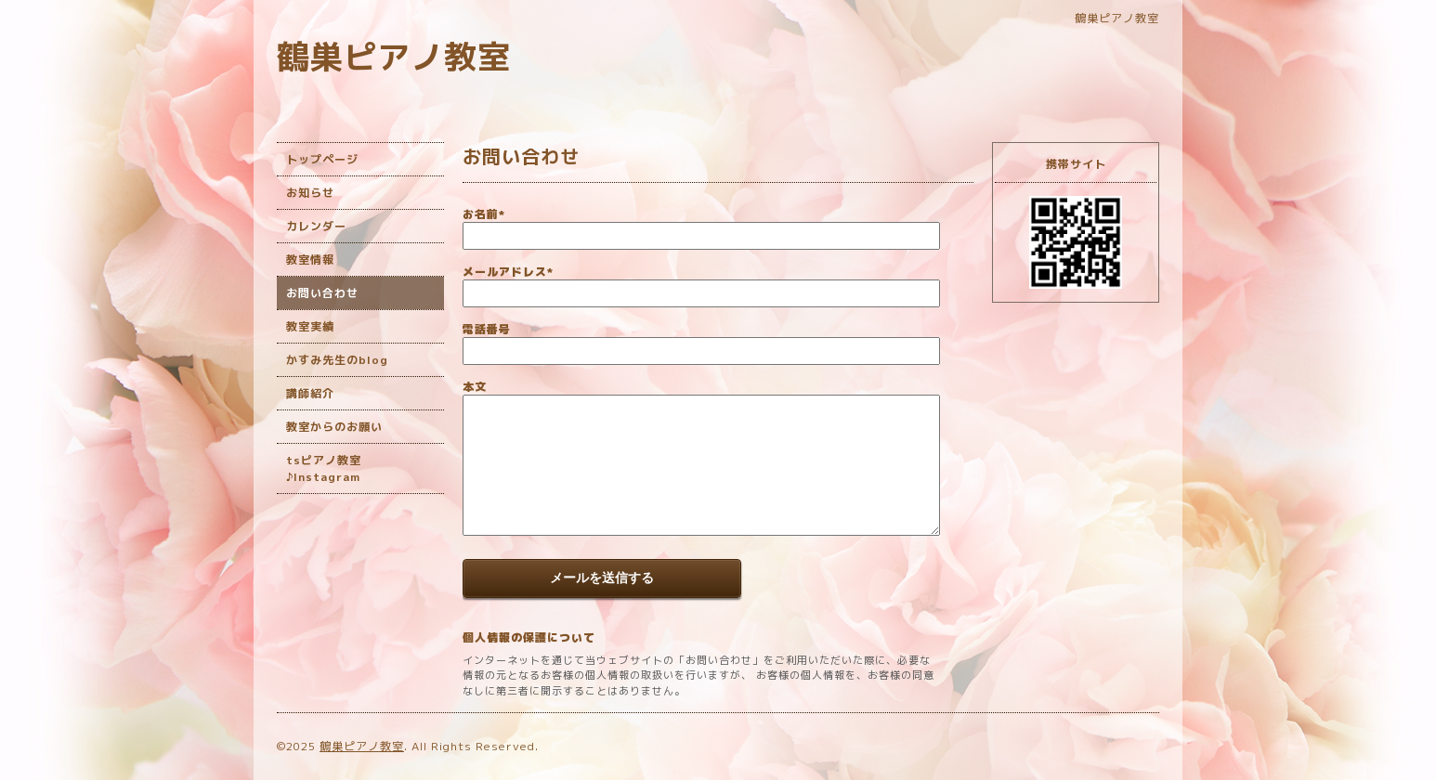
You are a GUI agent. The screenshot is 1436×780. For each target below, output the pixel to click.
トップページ (322, 159)
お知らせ (310, 193)
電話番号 (487, 329)
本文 (475, 387)
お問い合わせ (322, 293)
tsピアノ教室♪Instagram (323, 468)
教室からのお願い (334, 427)
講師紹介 (310, 393)
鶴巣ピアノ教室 (394, 56)
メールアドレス (508, 272)
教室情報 (310, 259)
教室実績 (310, 326)
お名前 (484, 214)
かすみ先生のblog (337, 360)
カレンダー (316, 226)
